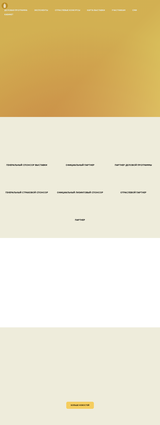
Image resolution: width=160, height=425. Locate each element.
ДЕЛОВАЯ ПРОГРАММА (15, 10)
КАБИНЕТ (8, 15)
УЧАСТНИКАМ (118, 10)
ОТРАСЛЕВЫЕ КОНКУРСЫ (67, 10)
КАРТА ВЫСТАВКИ (96, 10)
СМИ (134, 10)
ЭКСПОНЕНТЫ (41, 10)
